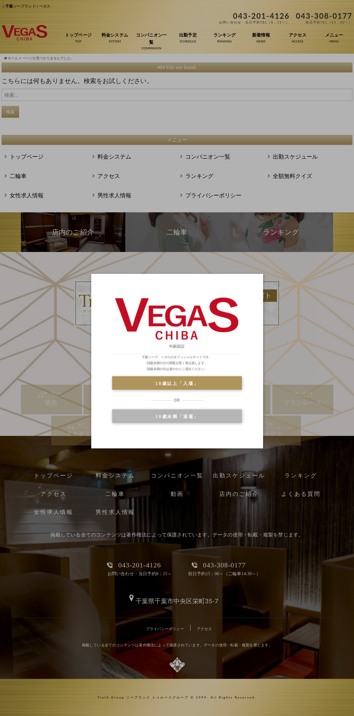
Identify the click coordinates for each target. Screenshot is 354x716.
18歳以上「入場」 (177, 383)
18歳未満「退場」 (177, 416)
